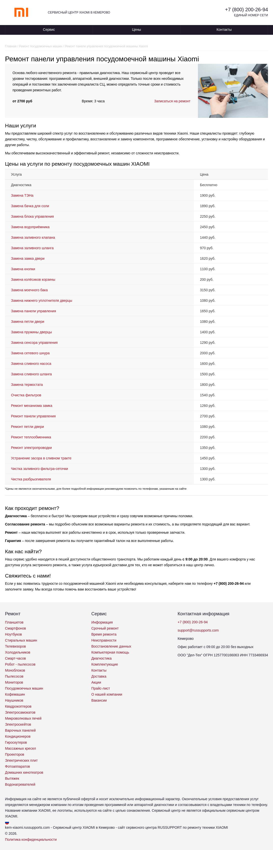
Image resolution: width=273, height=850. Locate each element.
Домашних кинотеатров (24, 772)
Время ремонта (104, 634)
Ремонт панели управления (33, 416)
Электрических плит (21, 760)
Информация (102, 622)
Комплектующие (104, 664)
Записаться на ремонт (172, 101)
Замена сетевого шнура (30, 353)
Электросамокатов (20, 712)
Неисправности (103, 640)
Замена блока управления (32, 216)
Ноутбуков (13, 634)
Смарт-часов (15, 658)
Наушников (14, 700)
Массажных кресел (20, 748)
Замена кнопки (23, 269)
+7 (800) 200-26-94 (246, 9)
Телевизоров (15, 646)
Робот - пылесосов (20, 664)
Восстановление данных (111, 646)
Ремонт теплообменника (31, 437)
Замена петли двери (27, 322)
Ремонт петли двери (27, 427)
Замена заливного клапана (33, 237)
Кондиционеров (18, 736)
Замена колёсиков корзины (33, 279)
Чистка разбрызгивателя (31, 479)
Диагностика (101, 658)
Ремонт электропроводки (31, 448)
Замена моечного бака (29, 290)
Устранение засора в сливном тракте (41, 458)
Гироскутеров (16, 742)
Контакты (223, 30)
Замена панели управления (33, 311)
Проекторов (14, 754)
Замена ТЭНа (22, 195)
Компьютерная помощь (110, 652)
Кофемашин (15, 694)
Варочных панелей (20, 730)
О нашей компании (106, 694)
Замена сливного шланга (31, 374)
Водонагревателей (20, 784)
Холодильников (17, 652)
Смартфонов (15, 628)
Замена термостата (27, 385)
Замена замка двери (28, 258)
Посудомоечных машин (24, 688)
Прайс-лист (100, 688)
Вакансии (99, 700)
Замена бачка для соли (30, 206)
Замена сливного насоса (31, 364)
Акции (96, 682)
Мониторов (14, 682)
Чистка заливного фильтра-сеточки (39, 469)
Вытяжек (12, 778)
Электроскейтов (18, 724)
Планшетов (14, 622)
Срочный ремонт (105, 628)
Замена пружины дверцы (31, 332)
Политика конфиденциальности (31, 839)
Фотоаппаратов (17, 766)
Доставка (98, 676)
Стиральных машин (21, 640)
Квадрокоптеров (18, 706)
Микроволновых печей (23, 718)
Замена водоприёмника (30, 227)
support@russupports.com (198, 630)
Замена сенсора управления (34, 343)
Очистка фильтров (26, 395)
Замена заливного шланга (32, 248)
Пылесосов (14, 676)
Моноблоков (15, 670)
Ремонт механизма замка (31, 406)
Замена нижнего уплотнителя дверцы (41, 301)
